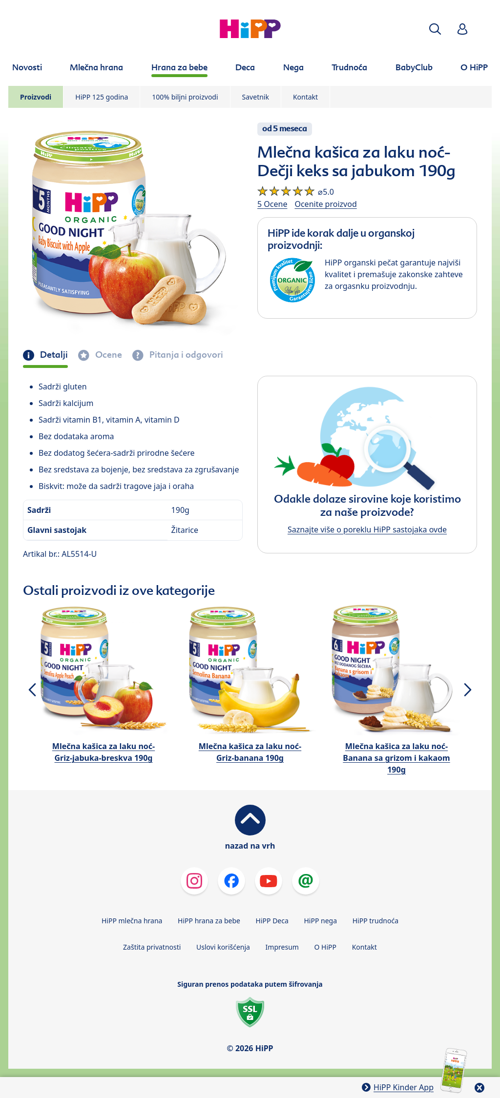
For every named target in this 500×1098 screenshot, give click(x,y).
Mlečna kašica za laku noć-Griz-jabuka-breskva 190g (103, 752)
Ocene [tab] (107, 354)
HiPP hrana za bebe (209, 920)
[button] (435, 29)
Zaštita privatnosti (152, 947)
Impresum (282, 947)
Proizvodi (35, 97)
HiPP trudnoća (375, 920)
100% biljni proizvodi (185, 97)
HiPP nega (320, 920)
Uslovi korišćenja (223, 947)
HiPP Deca (272, 920)
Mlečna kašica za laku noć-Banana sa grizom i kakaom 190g (396, 758)
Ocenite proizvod (325, 204)
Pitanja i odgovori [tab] (185, 354)
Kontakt (305, 97)
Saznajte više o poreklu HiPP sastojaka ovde (367, 529)
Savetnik (255, 97)
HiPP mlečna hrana (132, 920)
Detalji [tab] (53, 354)
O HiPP (325, 947)
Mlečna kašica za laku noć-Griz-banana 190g (250, 752)
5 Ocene (272, 204)
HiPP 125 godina (101, 97)
